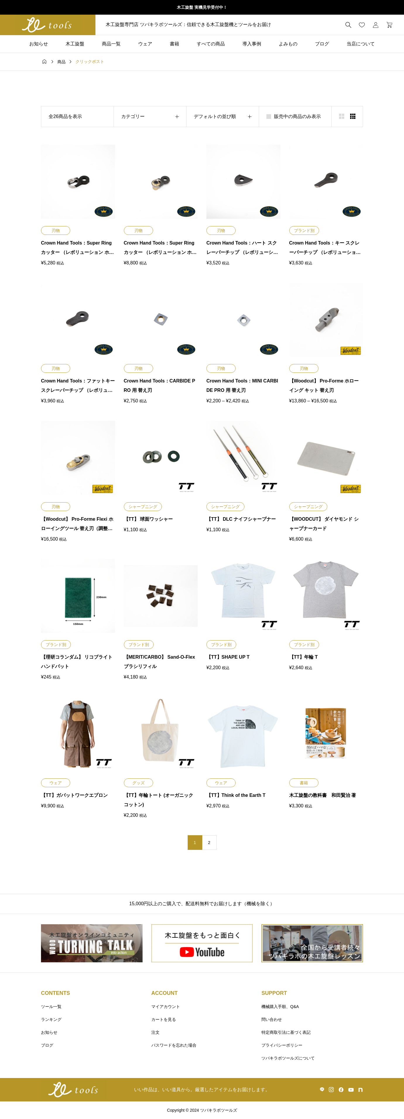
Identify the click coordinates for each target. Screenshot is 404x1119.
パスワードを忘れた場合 (173, 1045)
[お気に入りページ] (362, 25)
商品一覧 (111, 43)
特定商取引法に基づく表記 (286, 1032)
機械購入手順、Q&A (280, 1006)
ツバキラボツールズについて (288, 1058)
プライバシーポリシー (281, 1045)
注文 (155, 1032)
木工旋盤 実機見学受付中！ (202, 7)
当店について (361, 43)
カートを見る (163, 1019)
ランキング (51, 1019)
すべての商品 (211, 43)
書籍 (174, 43)
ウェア (145, 43)
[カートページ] (387, 25)
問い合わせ (271, 1019)
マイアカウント (165, 1006)
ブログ (322, 43)
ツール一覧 (51, 1006)
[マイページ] (376, 25)
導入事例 (251, 43)
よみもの (288, 43)
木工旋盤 (75, 43)
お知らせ (38, 43)
